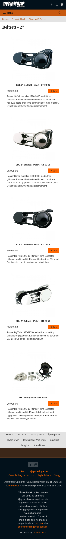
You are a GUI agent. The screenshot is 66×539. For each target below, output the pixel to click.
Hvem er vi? (13, 440)
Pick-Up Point (37, 434)
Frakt (23, 471)
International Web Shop (34, 440)
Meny (7, 12)
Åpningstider (54, 434)
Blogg (57, 475)
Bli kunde (21, 434)
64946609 (13, 485)
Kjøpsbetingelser (39, 471)
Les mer (39, 523)
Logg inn (25, 445)
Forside (5, 19)
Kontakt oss (39, 445)
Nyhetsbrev (44, 475)
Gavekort (54, 440)
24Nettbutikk (39, 532)
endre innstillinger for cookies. (33, 526)
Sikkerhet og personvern (21, 475)
